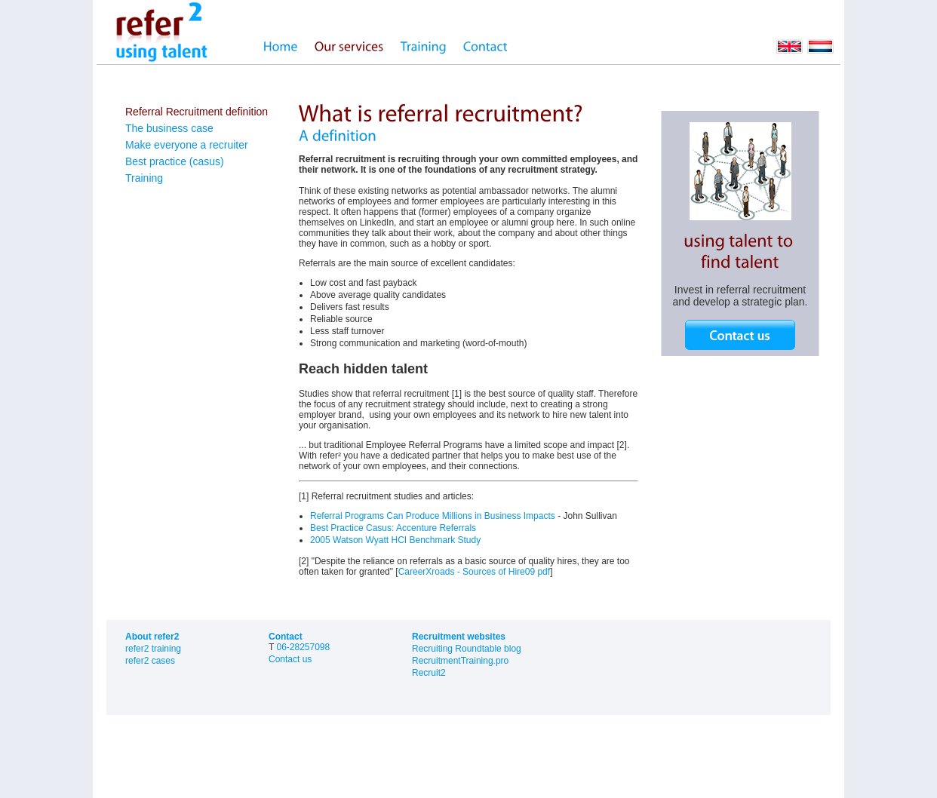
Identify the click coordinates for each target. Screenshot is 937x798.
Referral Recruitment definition (196, 112)
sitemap (188, 752)
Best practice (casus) (174, 161)
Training (144, 178)
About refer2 (152, 636)
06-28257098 (303, 647)
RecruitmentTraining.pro (460, 660)
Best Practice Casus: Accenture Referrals (393, 528)
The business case (169, 128)
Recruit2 (429, 673)
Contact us (290, 659)
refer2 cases (150, 660)
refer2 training (153, 648)
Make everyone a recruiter (186, 145)
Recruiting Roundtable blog (466, 648)
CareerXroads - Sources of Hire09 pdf (474, 571)
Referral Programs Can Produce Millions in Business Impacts (432, 516)
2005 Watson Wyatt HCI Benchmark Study (395, 540)
